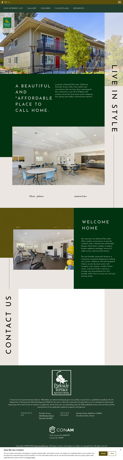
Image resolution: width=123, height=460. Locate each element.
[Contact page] (6, 2)
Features (46, 8)
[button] (56, 227)
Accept (103, 453)
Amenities (80, 196)
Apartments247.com (41, 446)
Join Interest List (13, 8)
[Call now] (9, 2)
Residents (78, 8)
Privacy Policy (30, 457)
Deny (112, 453)
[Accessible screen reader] (2, 2)
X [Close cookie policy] (120, 450)
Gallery (32, 8)
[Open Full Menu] (119, 2)
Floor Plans (62, 8)
